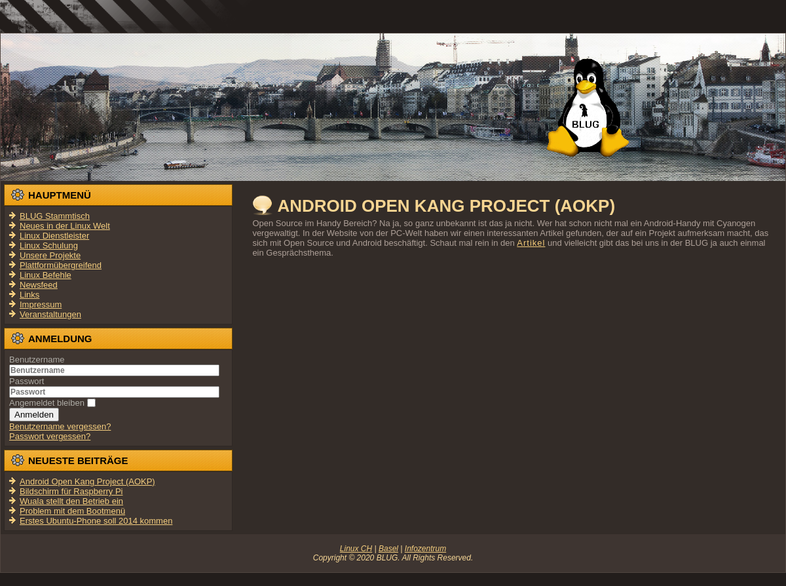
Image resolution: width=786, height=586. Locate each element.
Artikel (531, 243)
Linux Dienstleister (54, 236)
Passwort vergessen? (49, 436)
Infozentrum (425, 548)
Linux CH (356, 548)
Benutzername (37, 359)
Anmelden (34, 415)
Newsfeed (39, 285)
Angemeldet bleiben (46, 403)
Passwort (26, 381)
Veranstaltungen (50, 314)
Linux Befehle (45, 275)
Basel (388, 548)
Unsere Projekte (50, 255)
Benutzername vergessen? (60, 426)
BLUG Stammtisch (55, 216)
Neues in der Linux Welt (65, 226)
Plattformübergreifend (61, 265)
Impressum (41, 304)
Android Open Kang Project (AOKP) (446, 206)
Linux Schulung (49, 245)
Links (29, 295)
